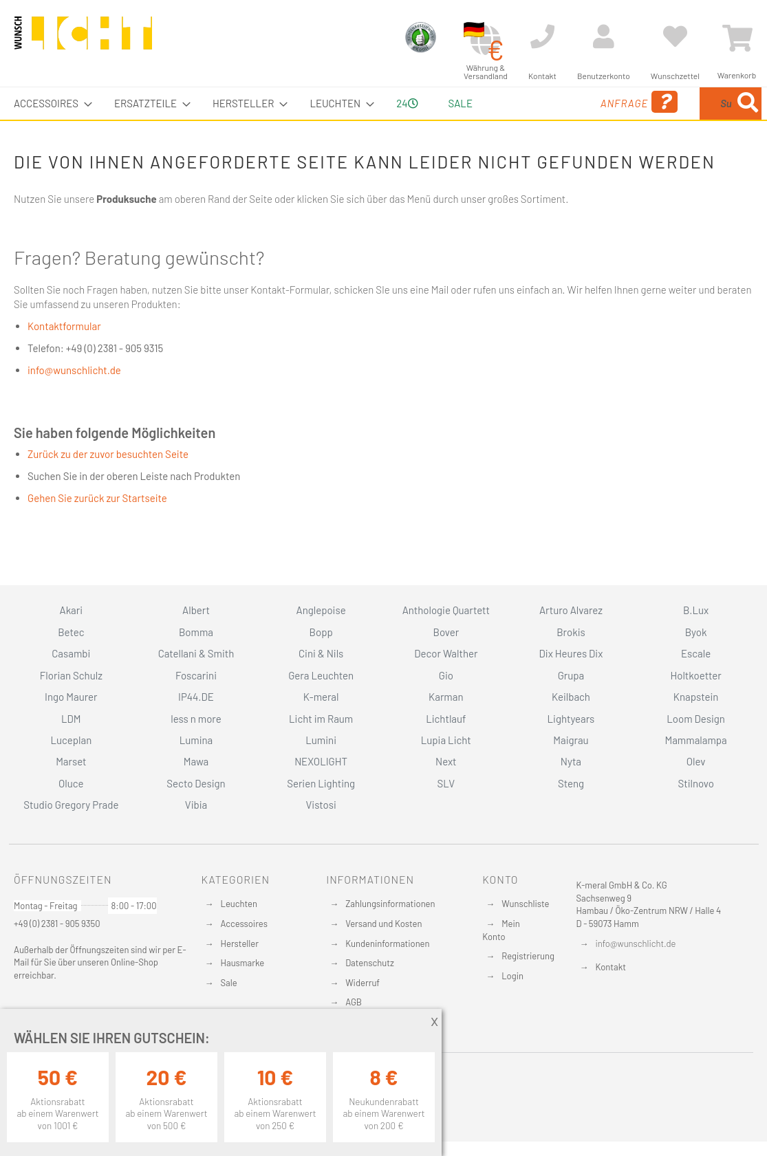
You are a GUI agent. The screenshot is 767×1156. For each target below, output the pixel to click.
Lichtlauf (446, 718)
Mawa (196, 761)
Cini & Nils (321, 653)
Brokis (571, 632)
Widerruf (362, 982)
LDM (71, 718)
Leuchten (239, 903)
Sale (229, 982)
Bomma (196, 632)
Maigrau (570, 740)
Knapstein (696, 696)
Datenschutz (369, 962)
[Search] (609, 167)
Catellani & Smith (196, 653)
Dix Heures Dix (571, 653)
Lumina (196, 740)
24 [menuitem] (401, 119)
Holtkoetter (695, 675)
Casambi (71, 653)
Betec (71, 632)
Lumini (320, 740)
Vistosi (320, 804)
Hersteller (240, 943)
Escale (696, 653)
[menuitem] (49, 103)
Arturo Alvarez (571, 610)
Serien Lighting (321, 783)
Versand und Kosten (383, 923)
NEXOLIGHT (320, 761)
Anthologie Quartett (446, 610)
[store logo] (83, 39)
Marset (71, 761)
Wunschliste (525, 903)
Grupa (571, 675)
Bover (446, 632)
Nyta (571, 761)
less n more (196, 718)
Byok (696, 632)
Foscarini (196, 675)
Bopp (321, 632)
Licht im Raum (321, 718)
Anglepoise (321, 610)
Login (512, 975)
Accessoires (244, 923)
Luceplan (70, 740)
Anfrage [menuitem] (525, 121)
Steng (571, 783)
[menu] (383, 119)
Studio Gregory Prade (70, 804)
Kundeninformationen (387, 943)
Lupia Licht (446, 740)
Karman (446, 696)
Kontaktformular (64, 358)
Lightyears (571, 718)
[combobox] (669, 119)
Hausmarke (243, 962)
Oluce (71, 783)
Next (446, 761)
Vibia (196, 804)
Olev (696, 761)
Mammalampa (695, 740)
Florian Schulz (71, 675)
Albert (196, 610)
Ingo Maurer (71, 696)
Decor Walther (445, 653)
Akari (71, 610)
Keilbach (571, 696)
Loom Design (696, 718)
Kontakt (611, 966)
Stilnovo (695, 783)
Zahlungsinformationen (390, 903)
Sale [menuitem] (458, 103)
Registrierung (527, 955)
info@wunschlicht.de (74, 402)
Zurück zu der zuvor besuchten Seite (108, 486)
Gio (446, 675)
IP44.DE (196, 696)
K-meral (321, 696)
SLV (446, 783)
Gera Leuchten (321, 675)
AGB (353, 1001)
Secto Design (195, 783)
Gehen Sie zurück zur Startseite (97, 530)
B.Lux (696, 610)
